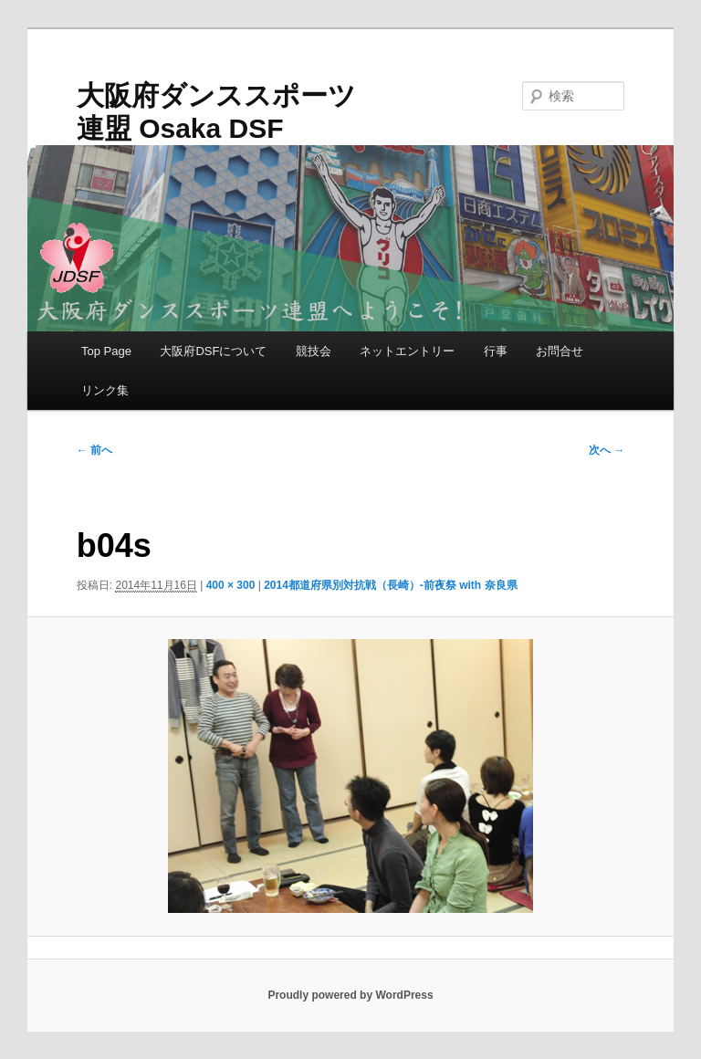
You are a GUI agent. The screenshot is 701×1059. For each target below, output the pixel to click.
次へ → (606, 450)
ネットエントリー (407, 351)
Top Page (106, 351)
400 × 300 (231, 585)
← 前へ (94, 450)
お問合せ (559, 351)
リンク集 (105, 390)
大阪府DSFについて (213, 351)
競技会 (313, 351)
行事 (495, 351)
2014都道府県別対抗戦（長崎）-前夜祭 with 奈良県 (390, 585)
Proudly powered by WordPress (350, 995)
